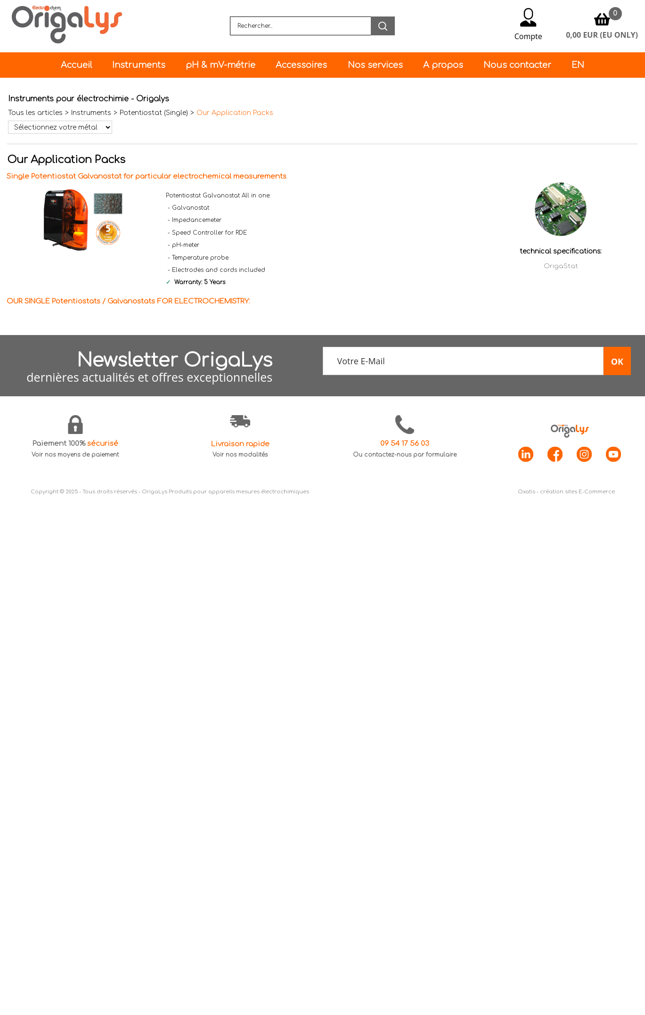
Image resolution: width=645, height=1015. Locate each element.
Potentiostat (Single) (154, 112)
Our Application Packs (234, 112)
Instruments (138, 65)
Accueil (76, 65)
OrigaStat (561, 266)
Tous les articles (35, 112)
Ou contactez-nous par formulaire (405, 454)
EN (578, 65)
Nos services (375, 65)
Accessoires (301, 65)
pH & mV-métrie (220, 65)
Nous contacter (517, 65)
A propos (443, 65)
